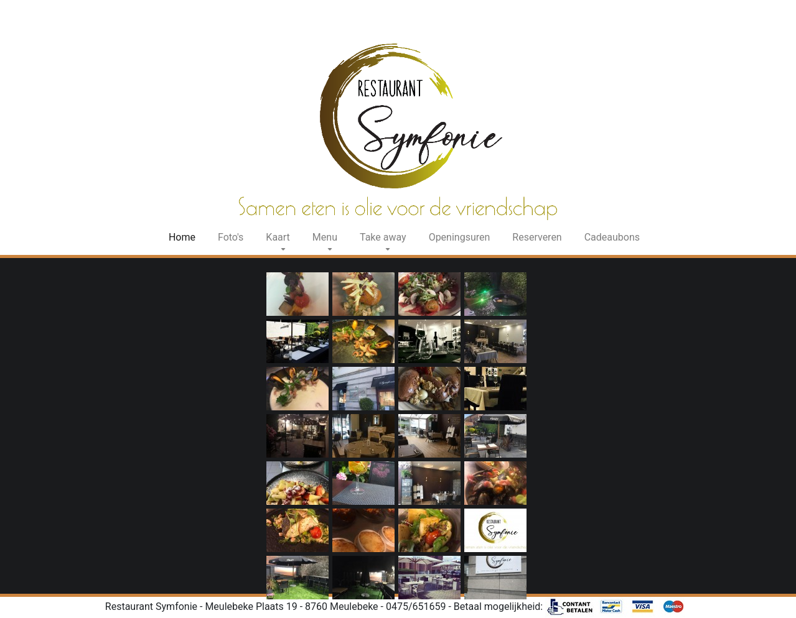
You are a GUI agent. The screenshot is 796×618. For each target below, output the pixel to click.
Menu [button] (324, 237)
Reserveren (536, 237)
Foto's (230, 237)
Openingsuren (459, 237)
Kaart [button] (278, 237)
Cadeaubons (612, 237)
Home (184, 236)
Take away (383, 237)
